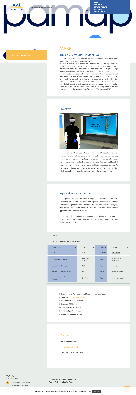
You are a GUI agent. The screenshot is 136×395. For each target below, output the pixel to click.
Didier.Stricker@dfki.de (70, 347)
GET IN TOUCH (99, 12)
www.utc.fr (115, 266)
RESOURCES (98, 9)
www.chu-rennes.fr (118, 271)
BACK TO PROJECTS (22, 55)
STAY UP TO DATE (100, 7)
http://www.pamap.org (76, 297)
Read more (87, 391)
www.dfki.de (116, 253)
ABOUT (96, 2)
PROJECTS (98, 5)
